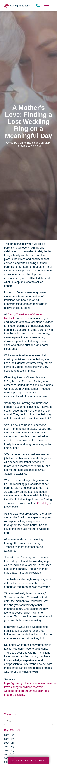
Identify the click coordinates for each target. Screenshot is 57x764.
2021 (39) (9, 754)
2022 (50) (9, 750)
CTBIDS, (42, 503)
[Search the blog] (28, 721)
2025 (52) (9, 739)
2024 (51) (9, 742)
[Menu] (46, 5)
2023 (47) (9, 746)
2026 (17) (9, 735)
